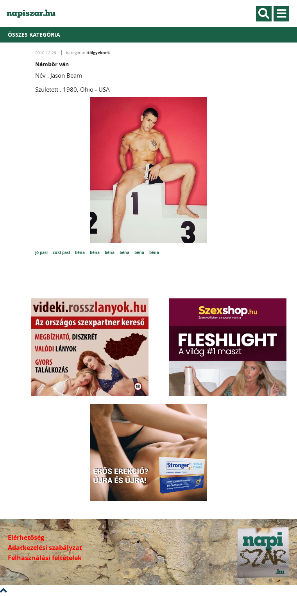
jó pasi (42, 252)
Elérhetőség (26, 537)
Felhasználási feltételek (45, 557)
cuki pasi (62, 252)
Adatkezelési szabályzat (45, 547)
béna (80, 252)
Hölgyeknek (98, 52)
